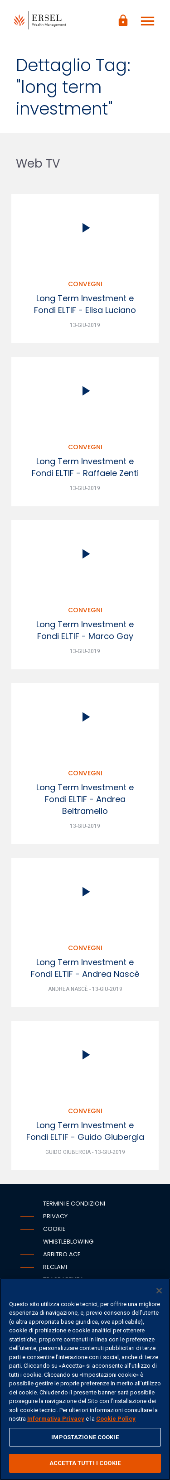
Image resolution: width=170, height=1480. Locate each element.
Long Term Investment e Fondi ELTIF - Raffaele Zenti (85, 467)
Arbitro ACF (61, 1254)
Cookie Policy (116, 1418)
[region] (85, 1379)
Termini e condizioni (74, 1203)
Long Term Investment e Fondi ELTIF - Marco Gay (85, 630)
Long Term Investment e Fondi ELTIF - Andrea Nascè (85, 968)
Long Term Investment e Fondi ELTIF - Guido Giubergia (85, 1131)
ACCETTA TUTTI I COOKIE (85, 1463)
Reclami (55, 1267)
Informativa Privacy (55, 1418)
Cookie (54, 1229)
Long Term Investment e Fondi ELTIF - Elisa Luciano (85, 304)
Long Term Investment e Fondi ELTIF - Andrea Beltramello (85, 799)
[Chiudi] (159, 1291)
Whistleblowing (68, 1241)
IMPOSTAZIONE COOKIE (84, 1437)
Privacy (55, 1216)
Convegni (85, 283)
